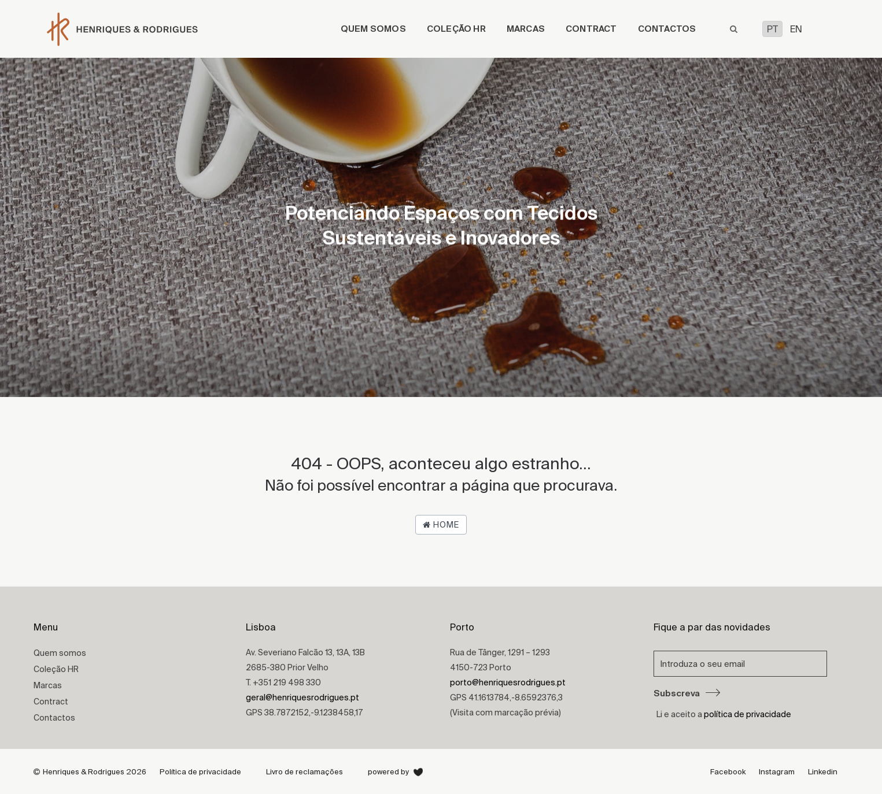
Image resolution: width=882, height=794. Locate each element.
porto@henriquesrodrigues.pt (508, 682)
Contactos (667, 29)
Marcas (526, 29)
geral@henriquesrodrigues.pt (302, 697)
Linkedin (822, 771)
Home (441, 524)
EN (796, 29)
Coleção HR (456, 29)
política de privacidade (747, 714)
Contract (591, 29)
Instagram (777, 771)
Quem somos (373, 29)
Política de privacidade (200, 771)
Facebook (728, 771)
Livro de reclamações (304, 771)
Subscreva (687, 693)
